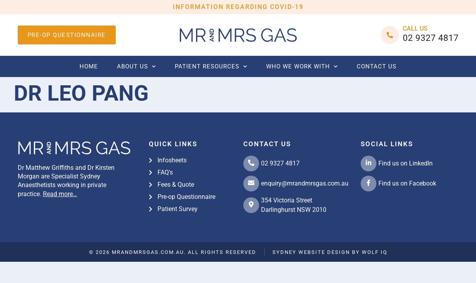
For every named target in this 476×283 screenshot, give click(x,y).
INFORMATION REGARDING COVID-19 (238, 7)
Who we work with (302, 67)
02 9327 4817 (431, 38)
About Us (136, 67)
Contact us (376, 66)
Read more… (60, 194)
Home (89, 66)
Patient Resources (211, 67)
